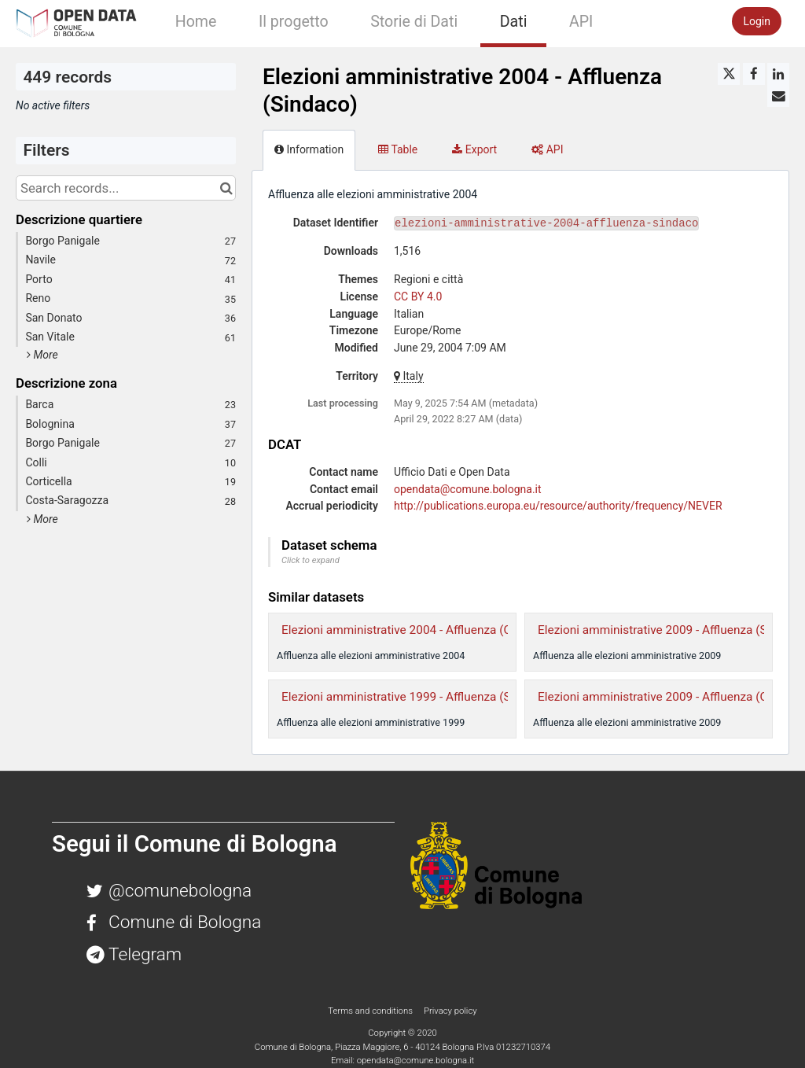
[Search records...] (126, 188)
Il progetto (294, 22)
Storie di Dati (414, 22)
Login (756, 21)
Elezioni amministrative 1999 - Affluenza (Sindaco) (416, 697)
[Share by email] (778, 96)
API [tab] (547, 149)
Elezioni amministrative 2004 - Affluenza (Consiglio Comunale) (448, 630)
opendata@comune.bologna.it (468, 489)
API (581, 22)
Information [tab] (309, 149)
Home (196, 22)
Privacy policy (450, 1010)
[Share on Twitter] (729, 74)
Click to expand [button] (310, 560)
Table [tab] (397, 149)
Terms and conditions (371, 1010)
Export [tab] (474, 149)
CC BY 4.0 (418, 296)
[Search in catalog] (226, 188)
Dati (513, 22)
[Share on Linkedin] (778, 74)
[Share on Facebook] (754, 74)
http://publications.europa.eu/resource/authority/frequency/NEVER (558, 505)
